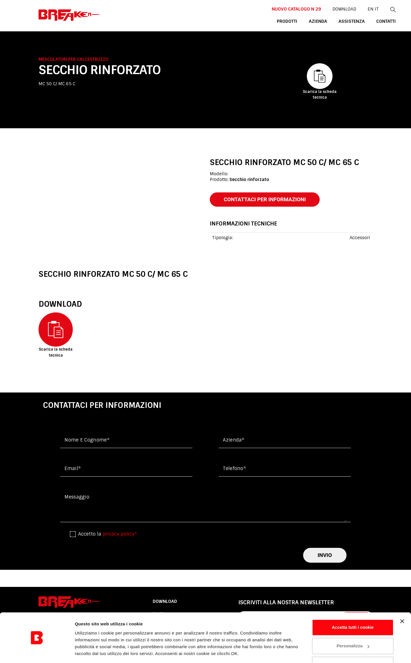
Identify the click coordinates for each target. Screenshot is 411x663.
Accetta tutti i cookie (353, 609)
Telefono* (234, 469)
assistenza (327, 21)
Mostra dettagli (90, 651)
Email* (73, 469)
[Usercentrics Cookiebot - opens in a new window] (37, 652)
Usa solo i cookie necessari (353, 647)
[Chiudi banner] (402, 604)
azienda (295, 21)
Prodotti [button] (265, 21)
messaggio (77, 497)
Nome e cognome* (87, 440)
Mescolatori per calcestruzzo (73, 59)
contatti (361, 21)
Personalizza (353, 628)
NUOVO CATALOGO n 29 (272, 9)
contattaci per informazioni (266, 199)
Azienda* (234, 440)
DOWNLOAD (319, 9)
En (346, 9)
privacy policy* (120, 534)
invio (325, 555)
